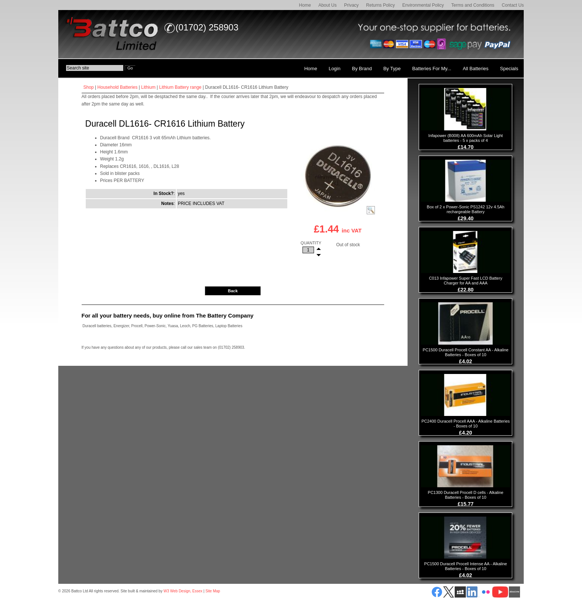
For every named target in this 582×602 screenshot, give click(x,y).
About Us (327, 5)
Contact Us (513, 5)
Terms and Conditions (472, 5)
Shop (89, 87)
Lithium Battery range (180, 87)
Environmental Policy (423, 5)
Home (305, 5)
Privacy (351, 5)
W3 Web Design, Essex (182, 591)
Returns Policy (380, 5)
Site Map (212, 591)
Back (233, 291)
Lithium (148, 87)
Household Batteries (117, 87)
